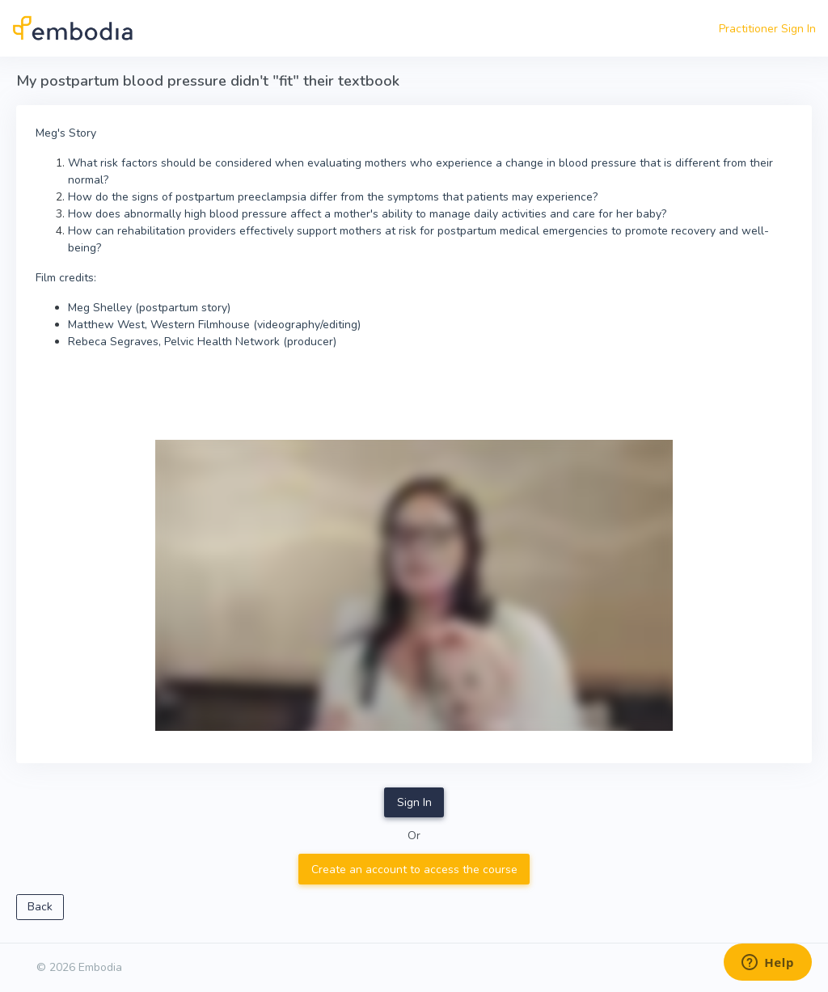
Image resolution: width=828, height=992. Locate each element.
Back (40, 906)
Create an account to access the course (414, 869)
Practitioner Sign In (767, 28)
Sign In (414, 802)
